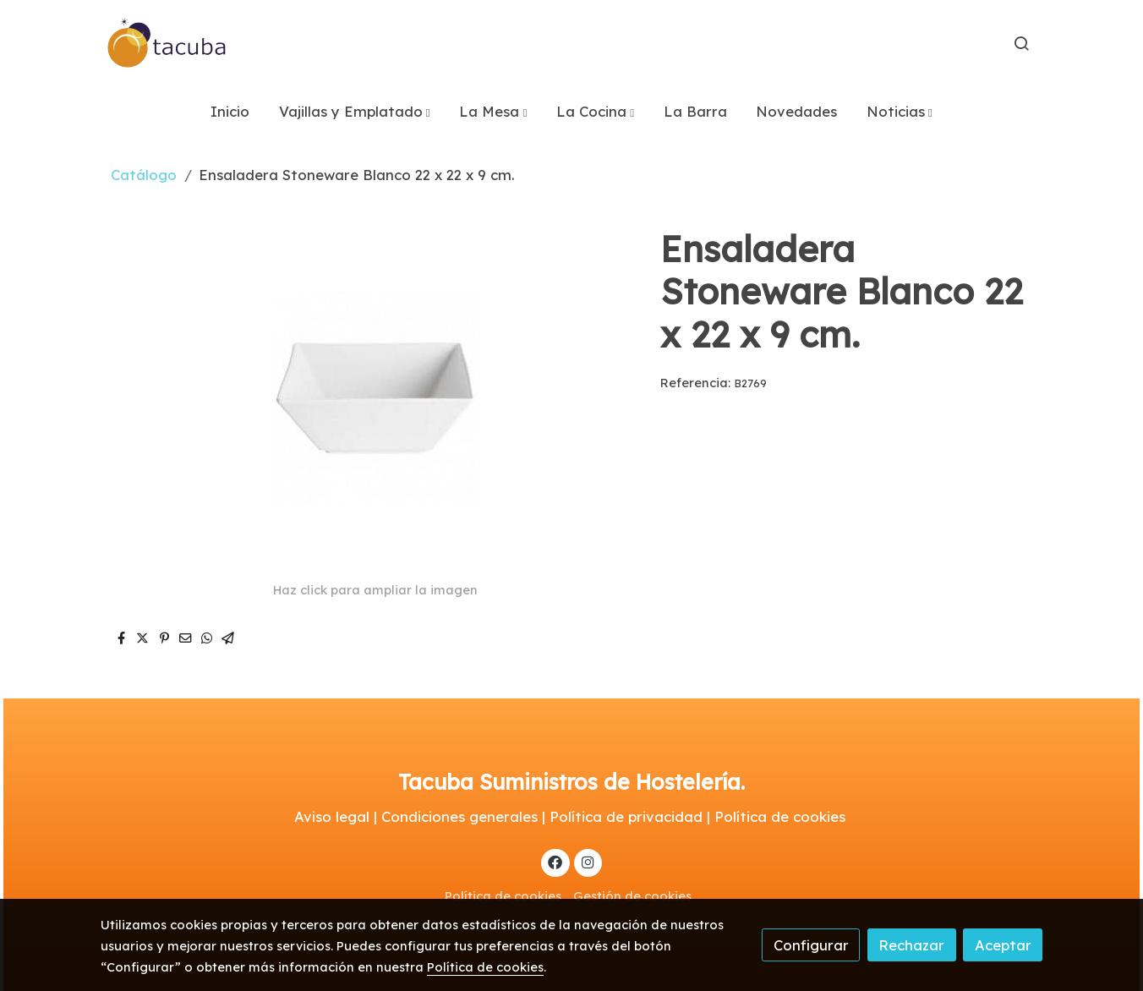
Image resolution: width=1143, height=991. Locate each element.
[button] (355, 111)
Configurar (811, 945)
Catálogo (144, 174)
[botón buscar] (1021, 43)
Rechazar (911, 945)
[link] (167, 43)
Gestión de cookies (632, 896)
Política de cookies (503, 896)
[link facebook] (555, 861)
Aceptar (1003, 945)
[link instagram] (587, 861)
